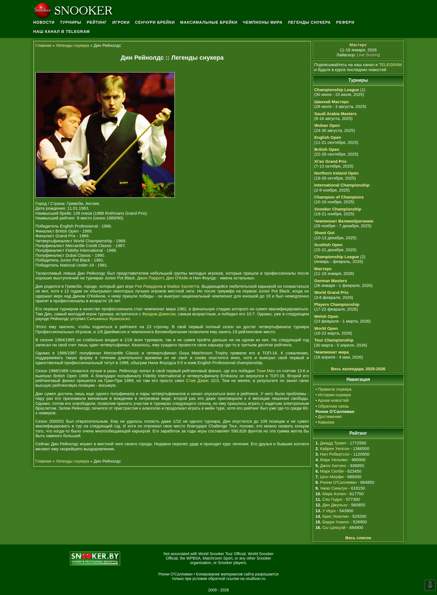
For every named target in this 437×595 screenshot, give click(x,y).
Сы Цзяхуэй (334, 527)
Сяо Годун (332, 499)
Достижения (330, 416)
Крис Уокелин (335, 516)
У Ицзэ (329, 510)
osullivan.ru (255, 578)
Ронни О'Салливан (338, 482)
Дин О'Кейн (177, 277)
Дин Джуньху (335, 504)
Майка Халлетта (183, 286)
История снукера (334, 394)
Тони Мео (265, 370)
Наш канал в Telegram (61, 31)
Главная (43, 45)
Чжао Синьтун (333, 488)
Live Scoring (368, 54)
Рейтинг (97, 22)
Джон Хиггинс (333, 465)
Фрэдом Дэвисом (158, 313)
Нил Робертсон (334, 454)
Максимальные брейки (209, 22)
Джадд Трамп (333, 443)
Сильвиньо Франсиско (108, 318)
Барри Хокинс (335, 521)
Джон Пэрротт (150, 277)
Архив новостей (333, 400)
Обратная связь (333, 406)
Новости (44, 22)
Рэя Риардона (148, 286)
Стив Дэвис (197, 380)
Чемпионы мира (263, 22)
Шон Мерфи (332, 476)
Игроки (121, 22)
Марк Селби (331, 471)
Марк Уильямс (334, 459)
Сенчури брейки (155, 22)
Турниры (70, 22)
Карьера (326, 422)
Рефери (345, 22)
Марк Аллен (334, 493)
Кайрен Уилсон (334, 448)
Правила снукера (334, 389)
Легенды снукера (309, 22)
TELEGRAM (390, 64)
